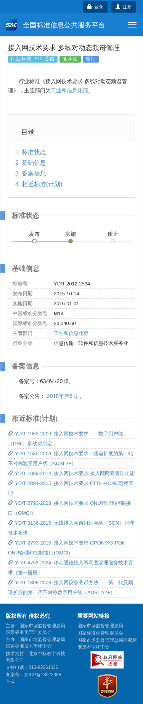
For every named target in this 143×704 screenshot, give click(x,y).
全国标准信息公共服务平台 (55, 25)
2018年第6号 (62, 396)
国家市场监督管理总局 (100, 625)
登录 (95, 7)
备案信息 (34, 173)
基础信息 (34, 162)
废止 (113, 234)
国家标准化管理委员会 (100, 633)
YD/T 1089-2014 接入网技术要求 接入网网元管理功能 (71, 473)
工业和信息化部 (69, 90)
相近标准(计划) (42, 184)
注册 (124, 7)
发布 (34, 234)
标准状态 (34, 152)
